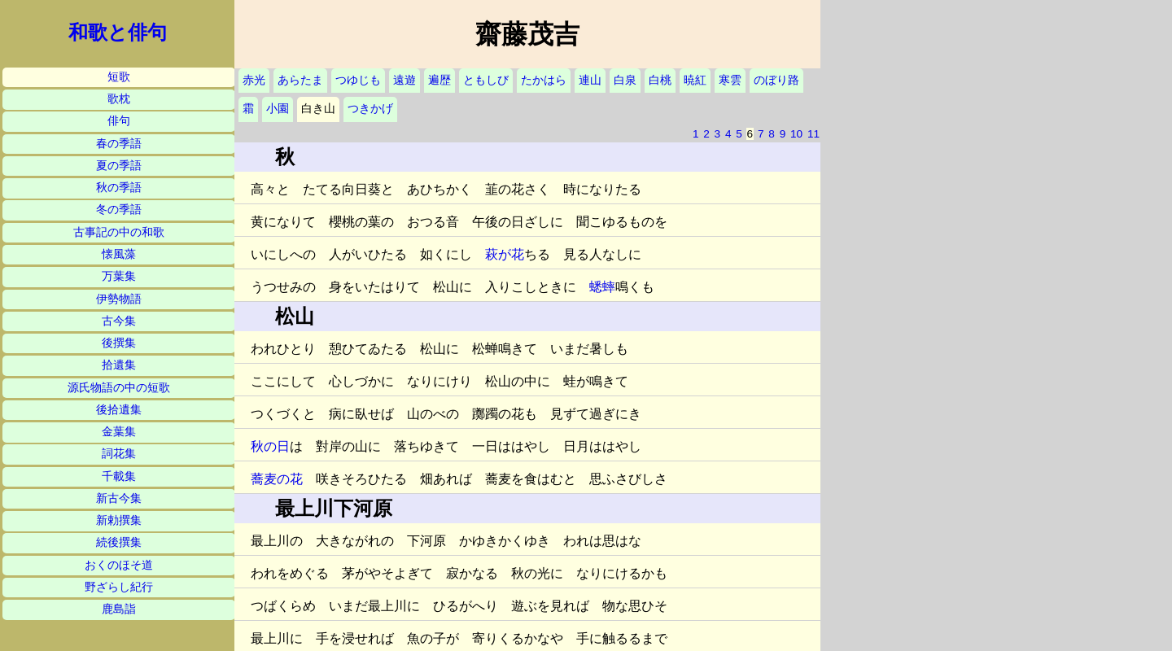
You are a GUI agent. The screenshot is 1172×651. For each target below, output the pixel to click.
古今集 (119, 321)
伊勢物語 (119, 299)
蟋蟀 (602, 287)
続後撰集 (119, 542)
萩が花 (504, 254)
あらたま (300, 80)
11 (813, 134)
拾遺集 (119, 365)
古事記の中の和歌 (118, 232)
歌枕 (118, 99)
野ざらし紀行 (119, 587)
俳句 (118, 121)
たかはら (543, 80)
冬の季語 (119, 209)
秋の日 (270, 446)
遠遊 (404, 80)
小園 (277, 109)
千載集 (119, 476)
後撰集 (119, 343)
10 (796, 134)
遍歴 (439, 80)
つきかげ (370, 109)
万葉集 (119, 276)
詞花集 (119, 454)
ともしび (486, 80)
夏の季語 (119, 165)
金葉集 (119, 432)
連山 (590, 80)
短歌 (118, 77)
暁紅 (695, 80)
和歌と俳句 (117, 32)
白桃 (660, 80)
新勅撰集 (119, 520)
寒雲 (730, 80)
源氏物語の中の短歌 (119, 388)
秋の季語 (119, 187)
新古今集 (119, 498)
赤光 (254, 80)
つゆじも (358, 80)
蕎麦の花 (277, 479)
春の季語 (119, 144)
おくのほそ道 (119, 565)
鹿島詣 (119, 609)
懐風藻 (119, 254)
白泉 (625, 80)
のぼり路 (776, 80)
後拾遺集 (119, 410)
